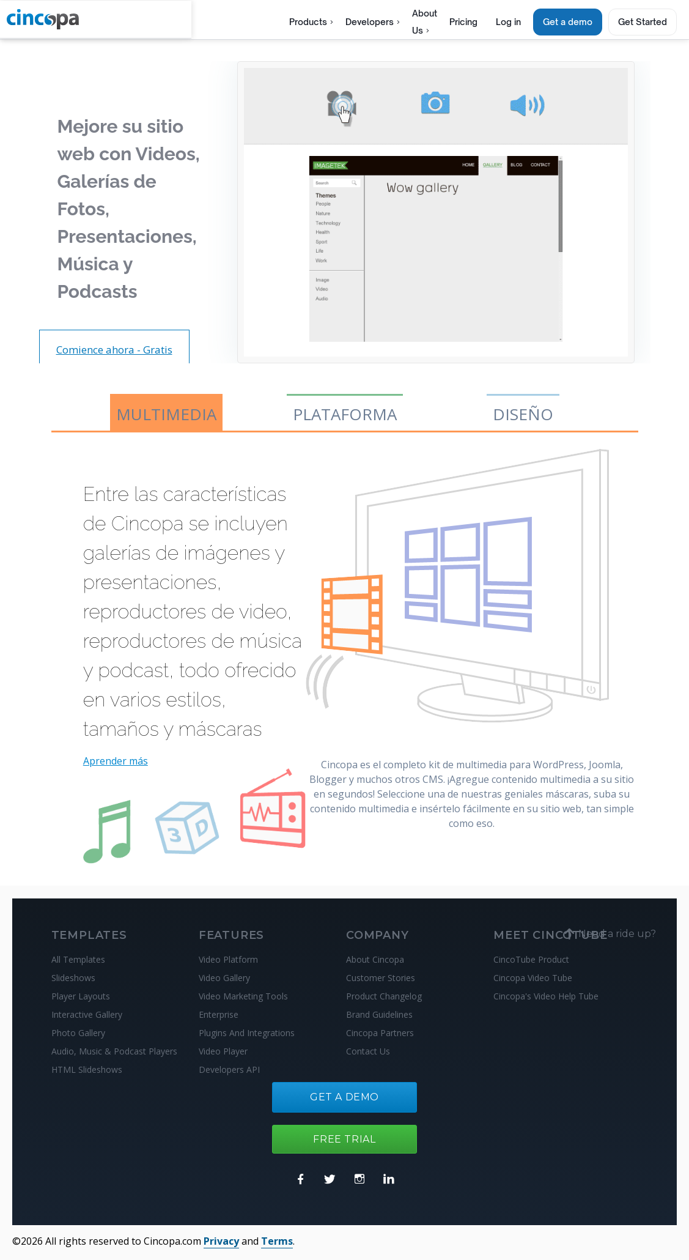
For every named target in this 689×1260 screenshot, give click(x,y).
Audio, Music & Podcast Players (114, 1051)
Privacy (221, 1241)
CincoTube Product (531, 959)
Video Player (223, 1051)
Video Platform (228, 959)
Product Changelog (384, 996)
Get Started (642, 22)
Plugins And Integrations (247, 1033)
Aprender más (115, 761)
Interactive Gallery (86, 1014)
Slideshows (73, 978)
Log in (508, 22)
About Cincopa (375, 959)
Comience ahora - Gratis (114, 350)
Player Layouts (80, 996)
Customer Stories (380, 978)
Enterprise (218, 1014)
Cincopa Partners (380, 1033)
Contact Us (368, 1051)
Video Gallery (224, 978)
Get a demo (567, 22)
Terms (277, 1241)
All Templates (78, 959)
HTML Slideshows (86, 1069)
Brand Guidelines (379, 1014)
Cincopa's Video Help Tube (546, 996)
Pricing (463, 22)
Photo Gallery (78, 1033)
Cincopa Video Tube (532, 978)
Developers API (229, 1069)
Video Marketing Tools (243, 996)
